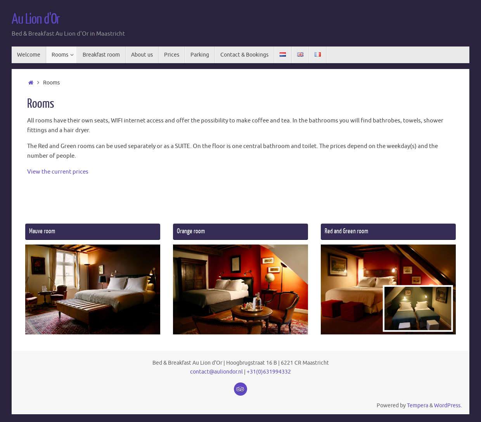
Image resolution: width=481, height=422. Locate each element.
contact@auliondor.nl (216, 372)
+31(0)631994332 (269, 372)
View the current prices (57, 172)
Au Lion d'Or (36, 19)
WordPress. (448, 405)
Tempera (417, 405)
